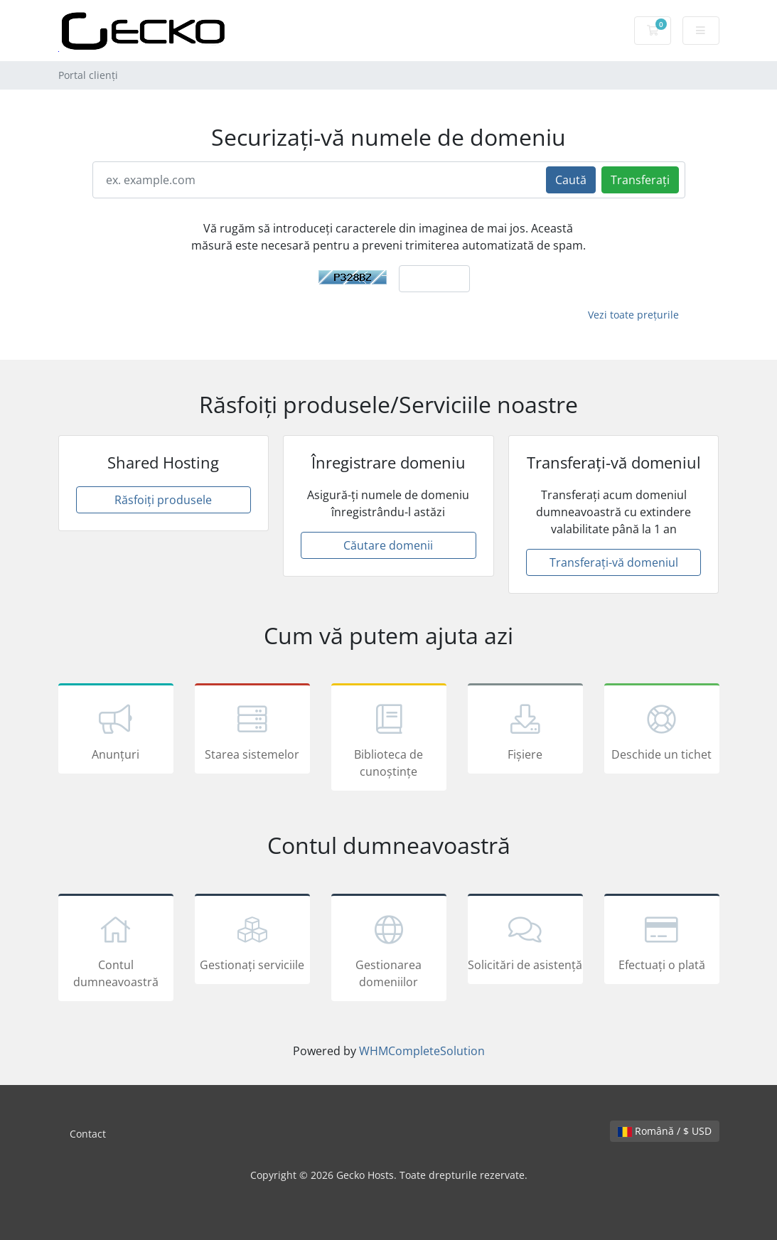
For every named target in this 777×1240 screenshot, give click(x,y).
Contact (88, 1133)
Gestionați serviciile (252, 941)
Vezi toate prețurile (633, 314)
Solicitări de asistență (525, 941)
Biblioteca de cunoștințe (388, 739)
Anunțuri (115, 731)
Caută (570, 180)
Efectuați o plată (661, 941)
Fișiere (525, 731)
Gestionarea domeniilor (388, 950)
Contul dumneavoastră (115, 950)
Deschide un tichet (661, 731)
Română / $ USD (665, 1131)
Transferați (640, 180)
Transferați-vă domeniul (614, 562)
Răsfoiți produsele (163, 500)
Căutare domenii (388, 545)
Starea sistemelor (252, 731)
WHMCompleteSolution (422, 1051)
